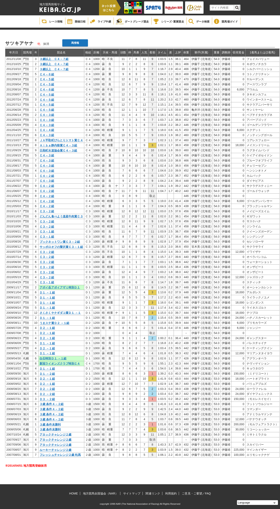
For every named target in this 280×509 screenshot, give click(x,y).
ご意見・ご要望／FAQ (196, 493)
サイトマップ (132, 493)
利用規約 (171, 493)
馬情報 (75, 42)
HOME (73, 493)
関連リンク (153, 493)
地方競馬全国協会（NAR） (100, 493)
